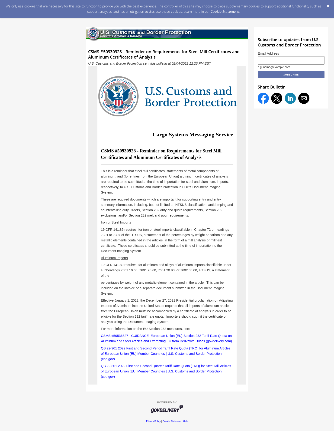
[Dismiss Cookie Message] (328, 6)
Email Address (268, 53)
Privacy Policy (153, 421)
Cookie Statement (225, 11)
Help (185, 421)
